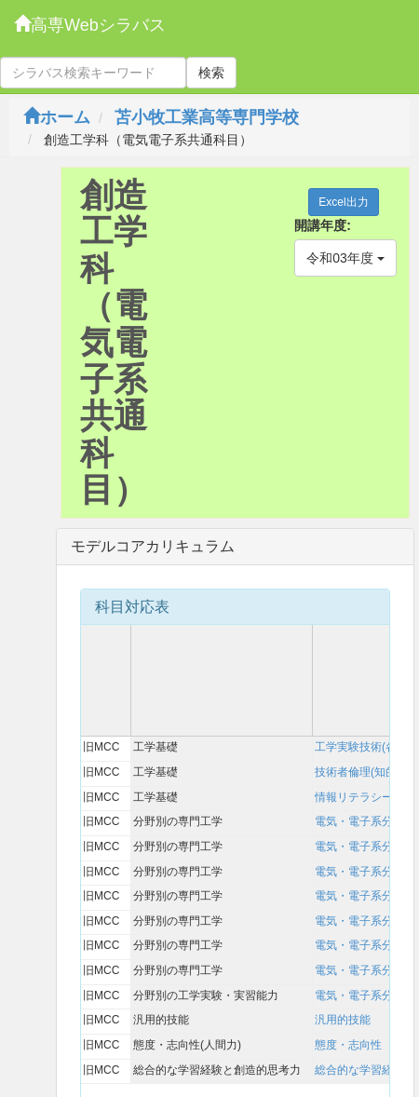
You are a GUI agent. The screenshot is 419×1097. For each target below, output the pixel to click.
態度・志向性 (348, 1044)
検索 (211, 72)
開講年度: (322, 225)
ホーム (56, 117)
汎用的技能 (343, 1019)
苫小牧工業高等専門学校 (207, 117)
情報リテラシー (354, 797)
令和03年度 (345, 258)
